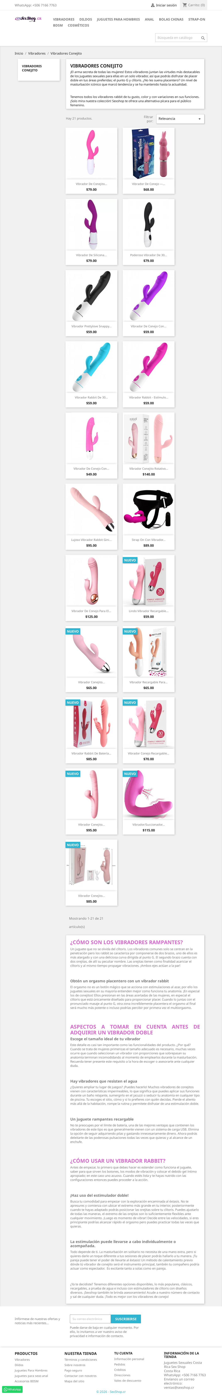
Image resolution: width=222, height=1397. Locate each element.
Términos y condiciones (80, 1360)
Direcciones (122, 1375)
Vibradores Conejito (32, 68)
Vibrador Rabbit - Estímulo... (148, 397)
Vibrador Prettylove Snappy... (92, 326)
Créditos (120, 1370)
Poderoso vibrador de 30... (148, 255)
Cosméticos (78, 25)
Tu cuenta (123, 1353)
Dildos (85, 19)
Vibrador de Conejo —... (148, 184)
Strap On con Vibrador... (148, 540)
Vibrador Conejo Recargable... (148, 753)
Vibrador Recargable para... (149, 682)
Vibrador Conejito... (91, 682)
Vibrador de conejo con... (148, 326)
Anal (149, 19)
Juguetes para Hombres (118, 19)
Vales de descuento (127, 1380)
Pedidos (119, 1364)
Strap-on (196, 19)
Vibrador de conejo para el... (91, 611)
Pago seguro (73, 1370)
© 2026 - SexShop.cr (111, 1392)
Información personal (129, 1359)
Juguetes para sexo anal (31, 1376)
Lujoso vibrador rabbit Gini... (91, 540)
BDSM (58, 25)
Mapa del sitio (74, 1381)
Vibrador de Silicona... (91, 255)
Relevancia (180, 118)
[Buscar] (181, 37)
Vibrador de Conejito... (91, 184)
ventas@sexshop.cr (179, 1387)
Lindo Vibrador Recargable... (149, 611)
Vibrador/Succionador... (148, 824)
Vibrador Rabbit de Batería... (91, 753)
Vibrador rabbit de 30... (91, 397)
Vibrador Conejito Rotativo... (148, 469)
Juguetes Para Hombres (31, 1370)
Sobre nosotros (74, 1365)
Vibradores (63, 19)
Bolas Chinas (171, 19)
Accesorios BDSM (27, 1381)
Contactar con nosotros (80, 1376)
